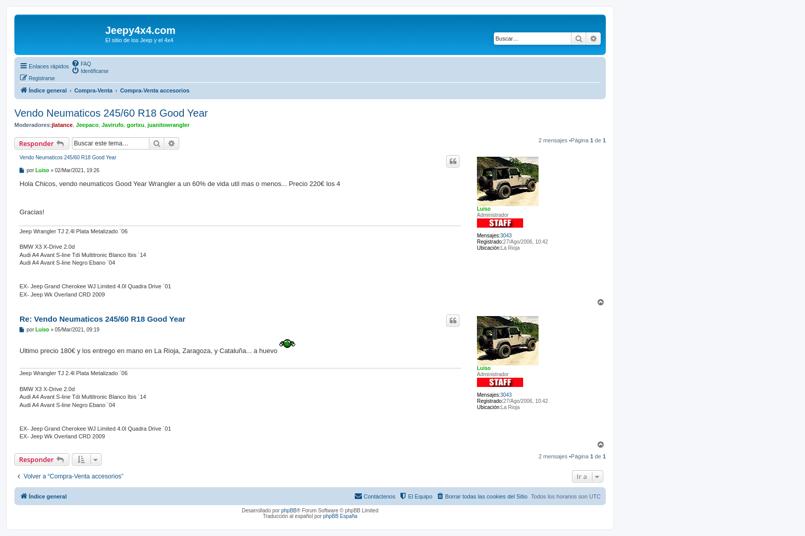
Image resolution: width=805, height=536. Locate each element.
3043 (506, 235)
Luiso (484, 209)
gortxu (135, 125)
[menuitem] (81, 63)
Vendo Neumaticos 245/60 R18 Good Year (111, 113)
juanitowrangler (168, 125)
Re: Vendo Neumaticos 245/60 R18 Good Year (102, 319)
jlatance (62, 125)
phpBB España (340, 516)
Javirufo (113, 125)
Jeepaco (87, 125)
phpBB (289, 510)
